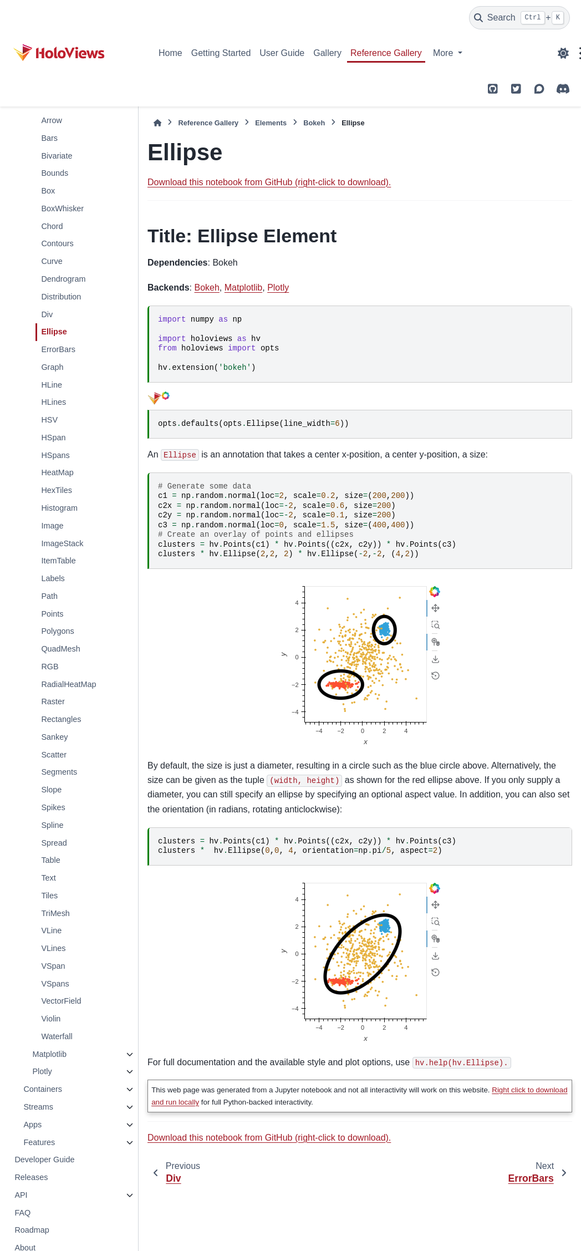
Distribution (61, 296)
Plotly (42, 1071)
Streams (38, 1106)
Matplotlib (49, 1054)
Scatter (54, 754)
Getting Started (221, 53)
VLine (51, 930)
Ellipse (54, 331)
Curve (51, 261)
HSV (49, 419)
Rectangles (61, 719)
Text (48, 877)
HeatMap (57, 472)
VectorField (61, 1000)
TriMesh (55, 913)
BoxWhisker (62, 208)
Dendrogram (63, 278)
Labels (52, 578)
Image (52, 525)
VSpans (55, 983)
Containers (42, 1089)
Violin (50, 1018)
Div (47, 314)
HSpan (53, 437)
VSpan (53, 966)
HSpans (55, 455)
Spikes (53, 807)
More (444, 53)
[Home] (157, 123)
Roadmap (31, 1229)
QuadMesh (60, 648)
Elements (271, 123)
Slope (51, 789)
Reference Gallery (386, 53)
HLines (53, 402)
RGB (49, 666)
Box (48, 190)
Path (49, 596)
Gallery (327, 53)
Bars (49, 138)
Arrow (51, 120)
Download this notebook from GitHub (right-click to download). (269, 182)
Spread (54, 842)
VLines (53, 948)
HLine (51, 384)
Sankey (54, 737)
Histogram (59, 508)
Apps (32, 1124)
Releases (31, 1177)
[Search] (519, 17)
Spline (52, 825)
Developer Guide (44, 1159)
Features (39, 1142)
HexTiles (56, 490)
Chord (52, 226)
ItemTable (58, 560)
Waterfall (56, 1036)
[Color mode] (563, 53)
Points (52, 613)
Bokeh (314, 123)
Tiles (49, 895)
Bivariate (56, 155)
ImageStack (62, 543)
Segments (59, 771)
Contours (57, 243)
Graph (52, 367)
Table (50, 860)
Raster (52, 701)
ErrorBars (58, 349)
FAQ (22, 1212)
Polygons (57, 631)
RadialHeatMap (68, 684)
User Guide (281, 53)
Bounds (54, 173)
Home (170, 53)
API (20, 1195)
